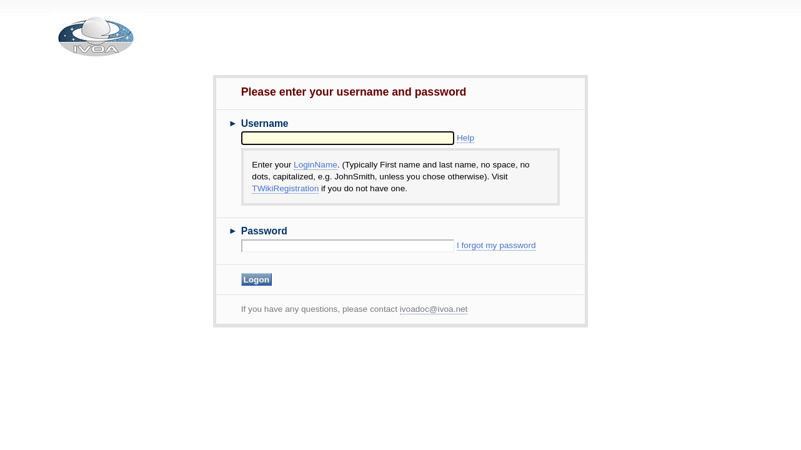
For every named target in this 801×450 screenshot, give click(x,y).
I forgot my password (496, 245)
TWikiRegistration (285, 188)
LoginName (315, 164)
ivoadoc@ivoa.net (434, 309)
